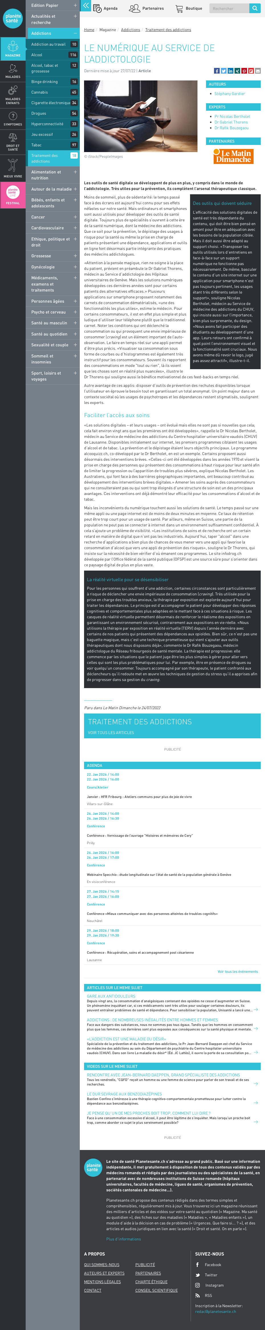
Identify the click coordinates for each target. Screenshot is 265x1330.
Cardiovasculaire (47, 227)
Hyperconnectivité (47, 123)
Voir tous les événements (238, 971)
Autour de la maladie (51, 188)
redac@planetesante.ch (215, 1311)
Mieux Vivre (13, 176)
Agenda (110, 8)
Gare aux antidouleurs (111, 996)
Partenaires (153, 8)
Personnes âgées (47, 301)
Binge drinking (44, 81)
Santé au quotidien (49, 333)
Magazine (13, 55)
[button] (217, 71)
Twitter (206, 1275)
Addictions (41, 33)
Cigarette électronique (51, 102)
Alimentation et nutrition (46, 174)
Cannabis (39, 92)
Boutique (193, 8)
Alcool (36, 54)
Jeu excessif (42, 134)
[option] (233, 156)
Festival (13, 203)
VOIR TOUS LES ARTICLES (111, 732)
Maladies (13, 76)
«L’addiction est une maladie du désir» (126, 1038)
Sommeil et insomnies (42, 358)
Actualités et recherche (43, 19)
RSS (203, 1295)
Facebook (208, 1265)
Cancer (38, 216)
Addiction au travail (48, 44)
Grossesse (41, 255)
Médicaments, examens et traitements (44, 283)
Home (89, 29)
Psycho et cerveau (48, 311)
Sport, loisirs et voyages (46, 375)
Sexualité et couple (49, 344)
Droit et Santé (12, 147)
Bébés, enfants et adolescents (48, 202)
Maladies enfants (13, 100)
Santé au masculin (49, 322)
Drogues (38, 113)
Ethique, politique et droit (50, 241)
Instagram (209, 1285)
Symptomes (13, 124)
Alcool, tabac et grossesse (44, 68)
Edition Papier (44, 5)
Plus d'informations (123, 1238)
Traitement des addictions (44, 158)
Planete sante (13, 19)
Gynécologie (43, 266)
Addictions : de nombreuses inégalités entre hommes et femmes (152, 1019)
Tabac (36, 144)
